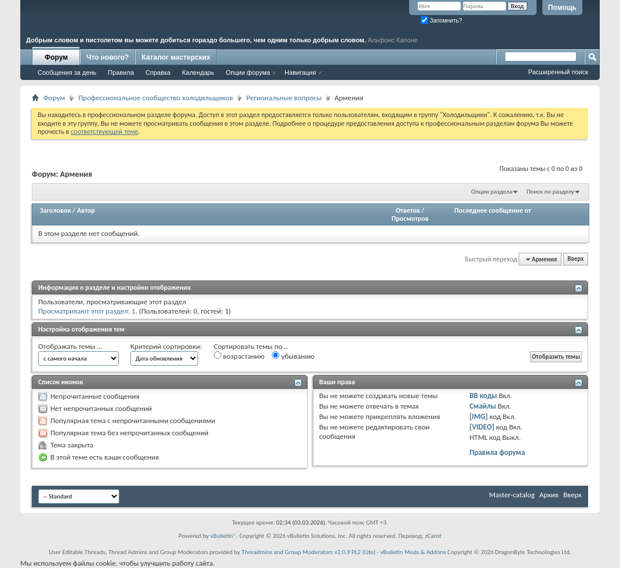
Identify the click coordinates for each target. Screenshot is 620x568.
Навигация (300, 72)
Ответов (408, 210)
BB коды (483, 395)
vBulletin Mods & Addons (413, 552)
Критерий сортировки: (166, 346)
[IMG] (478, 416)
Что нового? (107, 57)
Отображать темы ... (70, 346)
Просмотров (410, 218)
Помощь (562, 7)
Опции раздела (491, 191)
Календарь (198, 72)
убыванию (293, 356)
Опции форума (248, 72)
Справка (157, 72)
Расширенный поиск (558, 71)
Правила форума (497, 452)
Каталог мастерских (175, 57)
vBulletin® (223, 536)
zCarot (433, 536)
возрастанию (239, 356)
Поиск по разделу (550, 191)
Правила (121, 72)
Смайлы (482, 406)
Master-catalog (512, 494)
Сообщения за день (67, 72)
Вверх (575, 259)
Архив (549, 494)
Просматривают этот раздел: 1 (87, 311)
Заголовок (55, 210)
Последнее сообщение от (492, 210)
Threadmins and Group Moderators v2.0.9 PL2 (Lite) (308, 552)
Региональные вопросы (284, 97)
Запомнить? (441, 20)
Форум (56, 57)
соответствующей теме (104, 132)
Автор (86, 210)
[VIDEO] (481, 427)
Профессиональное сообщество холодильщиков (155, 97)
